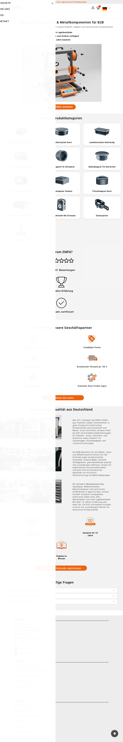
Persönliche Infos (24, 705)
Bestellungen (22, 710)
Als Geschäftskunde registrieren (61, 568)
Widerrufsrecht (23, 681)
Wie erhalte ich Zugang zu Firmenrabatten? (61, 590)
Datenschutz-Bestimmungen (31, 670)
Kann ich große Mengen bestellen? (61, 601)
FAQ (16, 691)
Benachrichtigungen (26, 731)
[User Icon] (92, 7)
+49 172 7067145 (28, 643)
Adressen (20, 721)
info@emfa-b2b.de (29, 638)
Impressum (21, 686)
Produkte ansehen (62, 106)
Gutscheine (21, 726)
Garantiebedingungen (27, 665)
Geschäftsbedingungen (28, 675)
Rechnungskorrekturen (27, 715)
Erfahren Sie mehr (63, 397)
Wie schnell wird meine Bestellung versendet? (61, 595)
